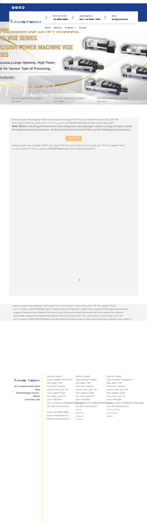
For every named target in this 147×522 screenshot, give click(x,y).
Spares (110, 416)
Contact (79, 419)
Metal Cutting (113, 409)
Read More (73, 138)
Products (80, 416)
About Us (80, 412)
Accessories (112, 412)
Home (78, 409)
